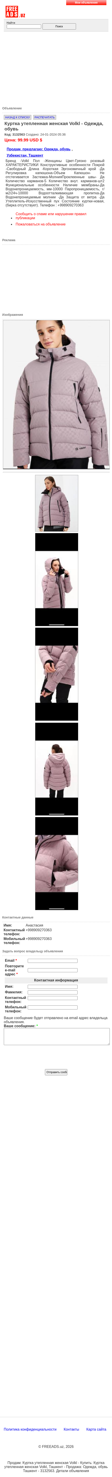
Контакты (71, 1433)
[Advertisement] (58, 67)
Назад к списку (17, 117)
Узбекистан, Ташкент (25, 155)
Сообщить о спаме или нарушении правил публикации (51, 216)
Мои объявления (86, 2)
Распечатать (45, 117)
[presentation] (56, 1059)
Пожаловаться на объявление (41, 224)
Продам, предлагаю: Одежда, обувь (38, 149)
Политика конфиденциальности (30, 1433)
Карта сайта (96, 1433)
